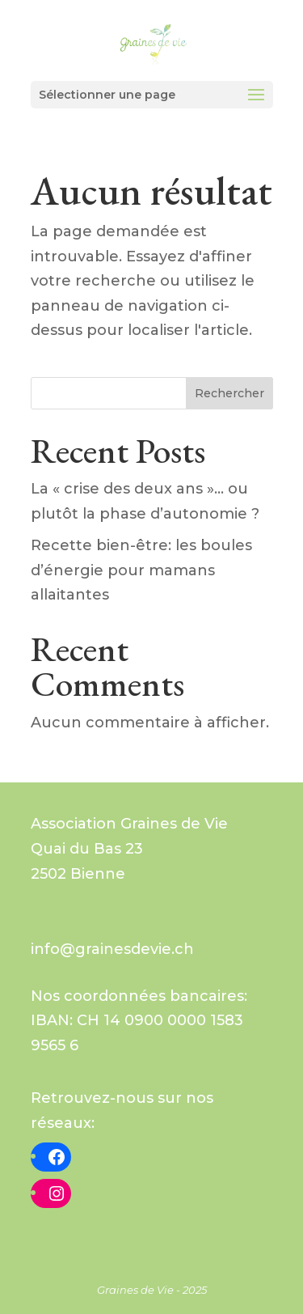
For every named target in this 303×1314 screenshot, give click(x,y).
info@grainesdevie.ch (112, 949)
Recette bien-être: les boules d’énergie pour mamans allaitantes (141, 570)
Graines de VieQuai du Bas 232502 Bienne (129, 848)
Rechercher (229, 393)
